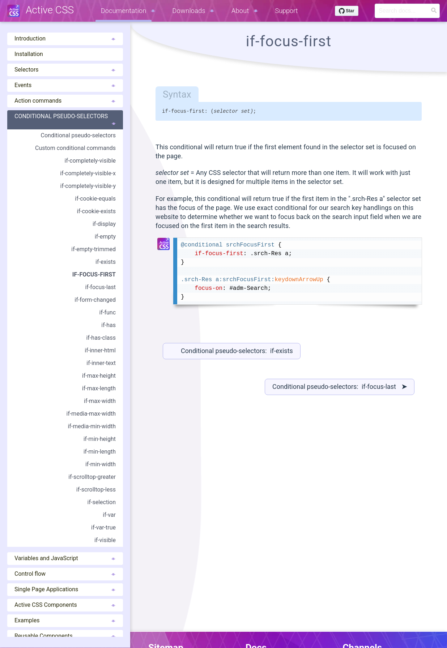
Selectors (65, 69)
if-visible (105, 540)
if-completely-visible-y (88, 186)
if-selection (102, 502)
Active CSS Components (65, 604)
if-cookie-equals (95, 198)
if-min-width (100, 464)
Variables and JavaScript (65, 558)
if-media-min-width (92, 426)
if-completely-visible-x (88, 173)
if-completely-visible (90, 160)
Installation (28, 54)
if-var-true (103, 527)
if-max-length (99, 388)
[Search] (407, 11)
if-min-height (100, 438)
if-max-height (99, 375)
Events (65, 85)
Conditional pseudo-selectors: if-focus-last (339, 387)
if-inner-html (100, 350)
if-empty (105, 236)
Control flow (65, 573)
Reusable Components (65, 635)
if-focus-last (100, 287)
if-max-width (100, 401)
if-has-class (101, 337)
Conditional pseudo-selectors (65, 119)
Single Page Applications (65, 589)
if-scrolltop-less (96, 489)
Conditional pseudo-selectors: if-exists (237, 352)
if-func (107, 312)
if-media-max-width (91, 413)
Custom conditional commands (75, 148)
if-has (108, 325)
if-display (104, 223)
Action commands (65, 100)
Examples (65, 620)
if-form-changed (95, 299)
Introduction (65, 38)
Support (286, 10)
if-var (109, 514)
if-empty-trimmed (93, 249)
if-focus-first (94, 274)
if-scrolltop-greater (92, 476)
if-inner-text (101, 363)
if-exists (105, 261)
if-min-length (100, 451)
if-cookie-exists (96, 211)
